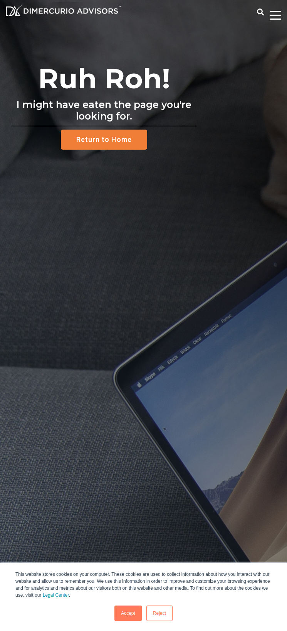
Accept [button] (128, 613)
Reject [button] (159, 613)
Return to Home (104, 139)
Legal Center (56, 595)
